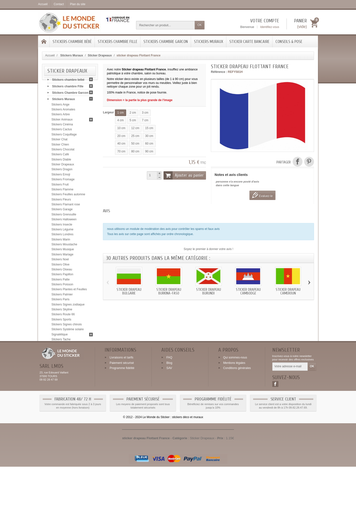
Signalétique (60, 335)
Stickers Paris (60, 300)
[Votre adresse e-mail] (290, 416)
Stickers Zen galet (63, 365)
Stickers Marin (61, 240)
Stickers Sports (61, 320)
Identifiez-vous (269, 27)
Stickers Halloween (64, 220)
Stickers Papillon (62, 275)
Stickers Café (60, 155)
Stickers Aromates (63, 110)
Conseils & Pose (288, 41)
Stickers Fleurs (61, 200)
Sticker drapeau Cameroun (288, 291)
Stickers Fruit (60, 185)
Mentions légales (234, 412)
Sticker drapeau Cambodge (248, 291)
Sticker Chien (60, 145)
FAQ (169, 406)
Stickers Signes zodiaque (68, 305)
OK (199, 25)
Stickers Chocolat (63, 150)
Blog (169, 412)
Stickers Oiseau (62, 270)
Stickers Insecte (62, 225)
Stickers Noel (60, 260)
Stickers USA (60, 355)
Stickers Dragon (62, 170)
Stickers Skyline (62, 310)
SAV (169, 417)
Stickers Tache (61, 340)
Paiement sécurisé (122, 412)
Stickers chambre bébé (72, 41)
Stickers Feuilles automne (68, 195)
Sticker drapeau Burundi (208, 291)
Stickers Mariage (62, 255)
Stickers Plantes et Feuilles (69, 290)
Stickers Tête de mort (66, 345)
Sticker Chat (60, 140)
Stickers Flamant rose (66, 205)
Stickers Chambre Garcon (165, 41)
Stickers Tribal (61, 350)
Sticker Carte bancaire (249, 41)
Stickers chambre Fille (117, 41)
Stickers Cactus (62, 130)
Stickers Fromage (63, 180)
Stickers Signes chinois (67, 325)
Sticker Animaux (62, 120)
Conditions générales (237, 417)
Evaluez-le (262, 195)
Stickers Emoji (61, 175)
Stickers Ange (60, 105)
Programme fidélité (122, 417)
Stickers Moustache (64, 245)
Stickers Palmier (62, 295)
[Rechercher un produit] (165, 25)
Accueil (50, 55)
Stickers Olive (60, 265)
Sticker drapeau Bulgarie (129, 291)
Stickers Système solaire (68, 330)
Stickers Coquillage (64, 135)
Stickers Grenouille (64, 215)
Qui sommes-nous (235, 406)
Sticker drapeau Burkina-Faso (168, 291)
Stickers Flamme (62, 190)
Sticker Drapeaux (63, 165)
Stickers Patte (61, 280)
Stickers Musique (63, 250)
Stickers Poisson (62, 285)
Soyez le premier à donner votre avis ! (208, 249)
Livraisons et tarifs (121, 406)
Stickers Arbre (61, 115)
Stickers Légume (62, 230)
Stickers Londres (62, 235)
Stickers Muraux (208, 41)
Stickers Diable (61, 160)
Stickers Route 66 (63, 315)
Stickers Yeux (60, 360)
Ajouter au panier (184, 175)
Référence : (219, 72)
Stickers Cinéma (62, 125)
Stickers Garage (62, 210)
